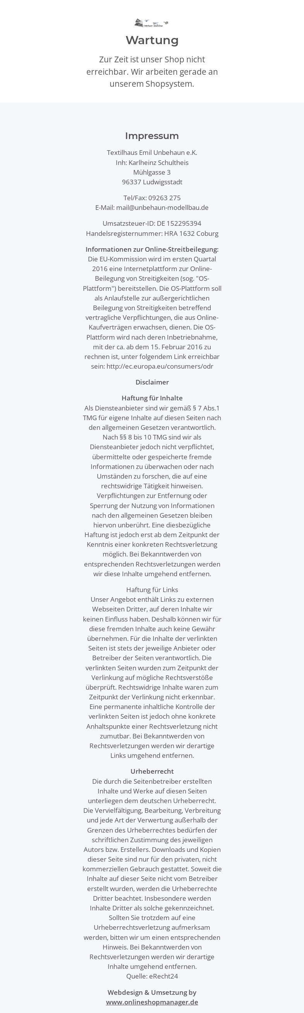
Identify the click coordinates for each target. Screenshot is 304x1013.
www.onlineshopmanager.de (152, 1002)
